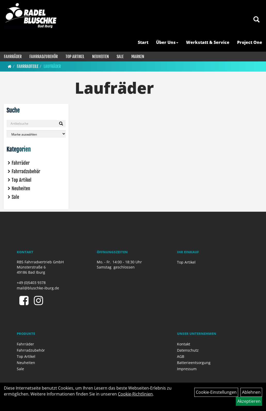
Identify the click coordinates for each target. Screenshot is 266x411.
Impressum (187, 368)
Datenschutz (188, 350)
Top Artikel (75, 56)
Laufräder (52, 66)
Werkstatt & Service (207, 42)
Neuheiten (100, 56)
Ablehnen (251, 392)
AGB (180, 356)
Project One (249, 42)
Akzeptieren (249, 401)
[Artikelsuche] (256, 19)
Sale (120, 56)
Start (143, 42)
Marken (137, 56)
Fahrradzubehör (43, 56)
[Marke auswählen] (36, 134)
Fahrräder (13, 56)
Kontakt (183, 344)
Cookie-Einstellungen (216, 392)
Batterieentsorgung (194, 362)
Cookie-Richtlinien (135, 394)
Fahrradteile (27, 66)
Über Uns (167, 42)
